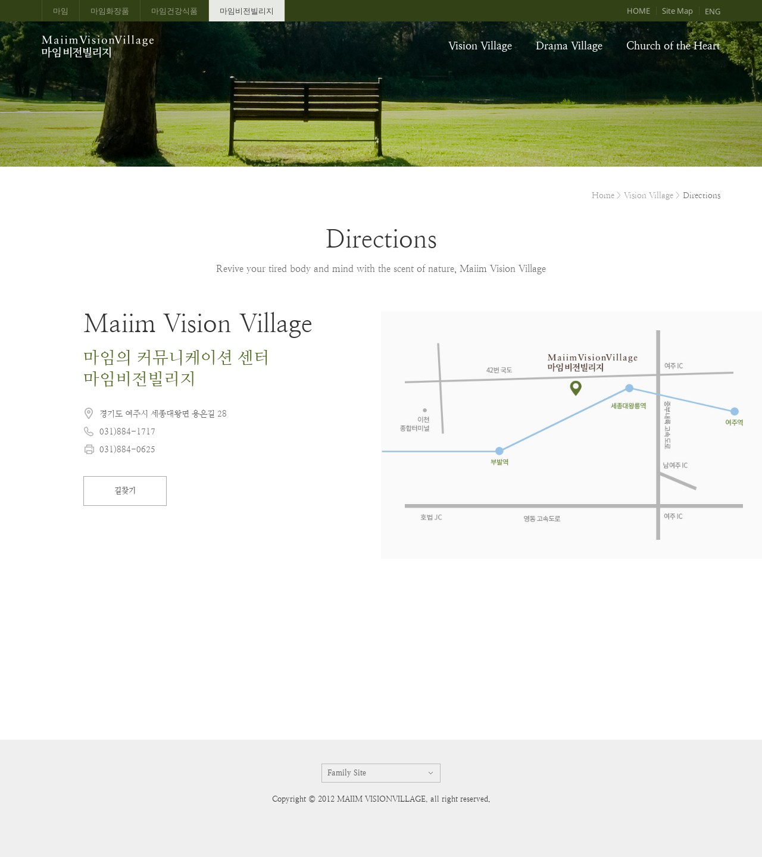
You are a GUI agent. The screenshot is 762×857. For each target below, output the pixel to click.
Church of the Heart (673, 45)
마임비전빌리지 (247, 10)
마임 (60, 10)
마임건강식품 (174, 10)
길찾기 (125, 490)
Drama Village (569, 45)
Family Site (346, 772)
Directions (701, 195)
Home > (607, 195)
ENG (712, 11)
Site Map (677, 10)
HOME (638, 10)
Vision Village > (652, 195)
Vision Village (480, 45)
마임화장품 (109, 10)
